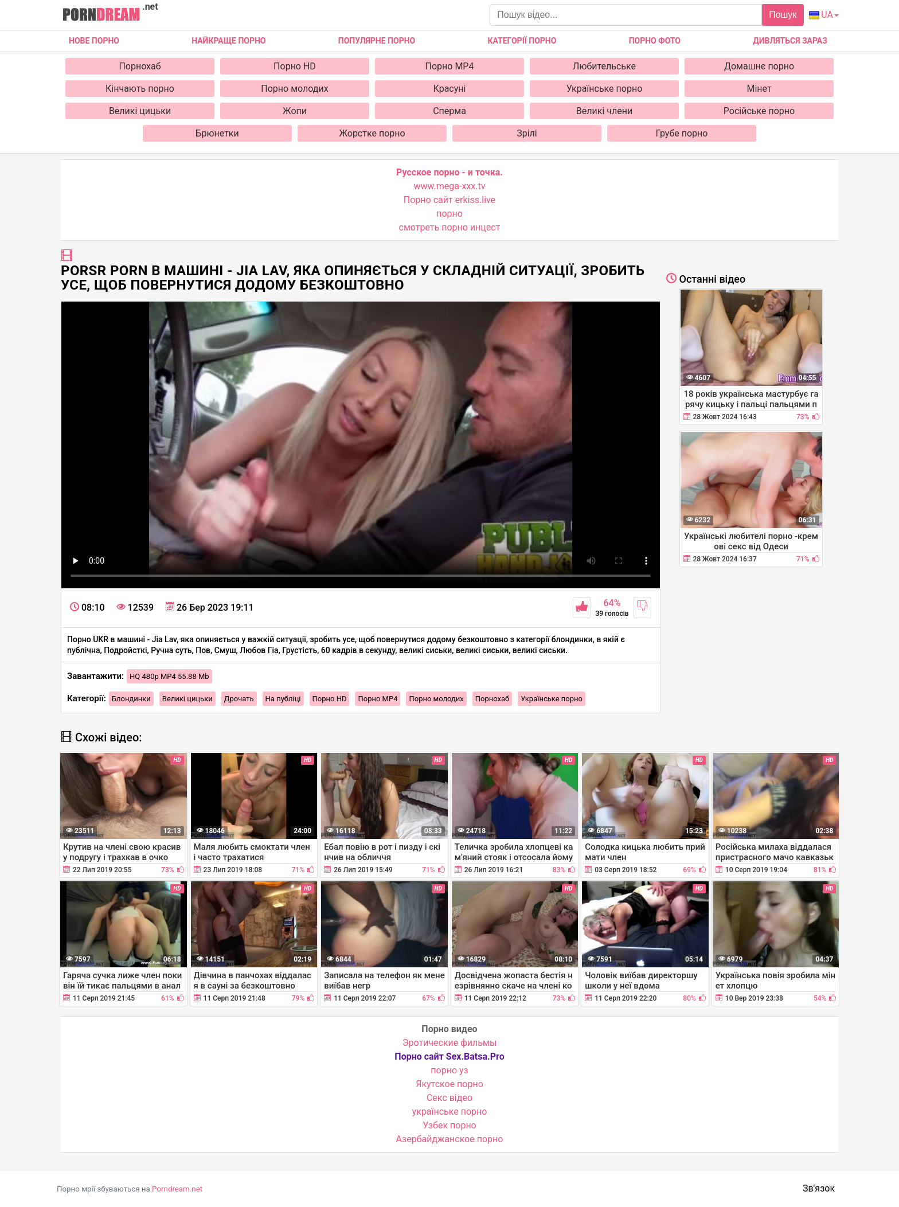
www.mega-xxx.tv (450, 186)
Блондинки (131, 698)
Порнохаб (140, 66)
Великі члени (604, 111)
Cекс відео (449, 1097)
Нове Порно (94, 40)
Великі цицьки (140, 111)
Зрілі (527, 133)
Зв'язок (819, 1188)
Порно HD (294, 66)
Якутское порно (449, 1084)
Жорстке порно (372, 133)
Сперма (449, 111)
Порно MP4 (449, 66)
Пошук (782, 14)
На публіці (283, 698)
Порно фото (655, 40)
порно (449, 213)
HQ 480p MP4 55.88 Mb (169, 676)
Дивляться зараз (790, 40)
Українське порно (604, 88)
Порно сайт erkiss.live (449, 199)
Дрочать (239, 698)
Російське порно (759, 111)
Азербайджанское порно (449, 1139)
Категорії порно (521, 40)
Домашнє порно (759, 66)
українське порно (449, 1111)
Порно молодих (294, 88)
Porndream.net (177, 1189)
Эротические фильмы (449, 1042)
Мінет (758, 88)
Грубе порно (682, 133)
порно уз (449, 1070)
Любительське (604, 66)
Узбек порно (449, 1125)
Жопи (295, 111)
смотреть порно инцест (450, 227)
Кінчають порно (139, 88)
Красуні (449, 88)
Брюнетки (217, 133)
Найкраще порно (228, 40)
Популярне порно (376, 40)
